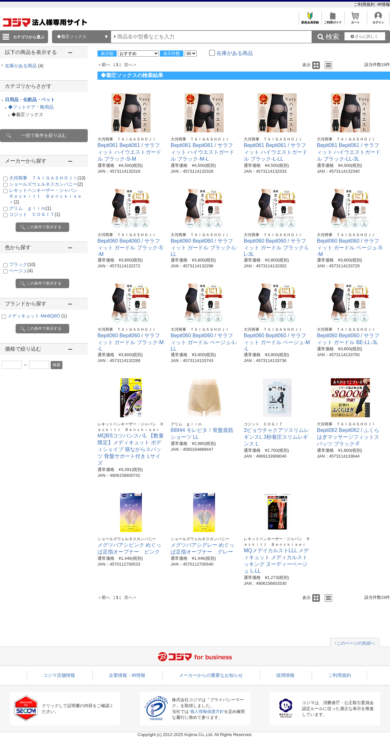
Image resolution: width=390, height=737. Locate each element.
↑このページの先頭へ (354, 643)
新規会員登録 (309, 20)
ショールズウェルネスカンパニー (46, 184)
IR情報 (383, 4)
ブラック (22, 264)
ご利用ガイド (332, 20)
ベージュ (21, 270)
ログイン (378, 20)
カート (355, 20)
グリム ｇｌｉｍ (30, 208)
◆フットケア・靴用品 (31, 107)
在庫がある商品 (24, 65)
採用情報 (285, 675)
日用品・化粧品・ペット (30, 99)
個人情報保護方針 (207, 711)
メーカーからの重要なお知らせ (211, 675)
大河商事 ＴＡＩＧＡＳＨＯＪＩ (47, 178)
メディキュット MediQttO (37, 315)
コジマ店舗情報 (59, 675)
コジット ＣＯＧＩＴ (34, 214)
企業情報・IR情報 (127, 675)
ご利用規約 (365, 4)
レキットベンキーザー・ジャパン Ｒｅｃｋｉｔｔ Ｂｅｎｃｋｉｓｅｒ (45, 196)
